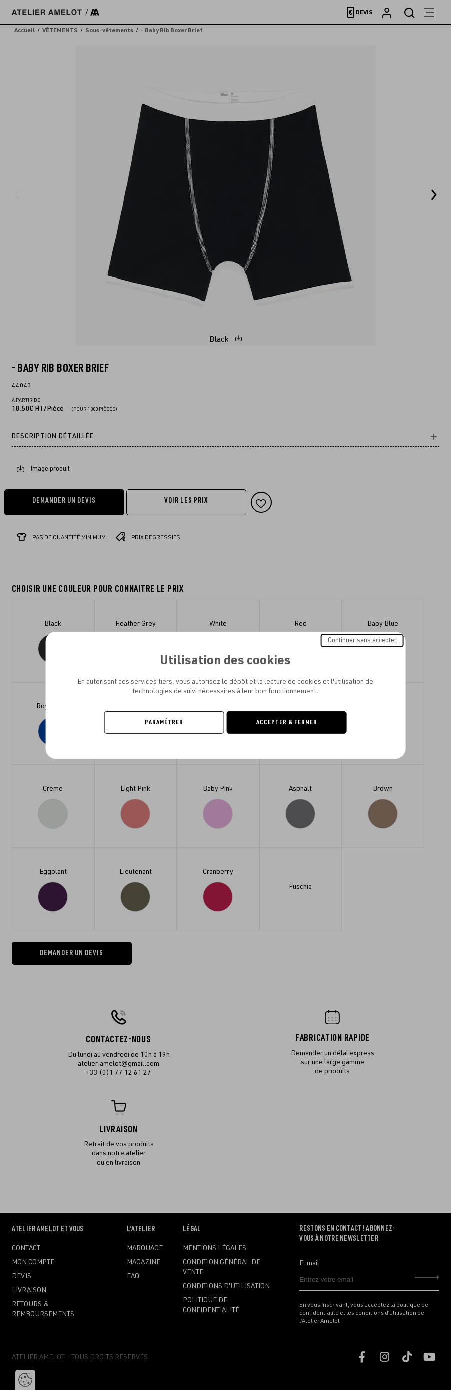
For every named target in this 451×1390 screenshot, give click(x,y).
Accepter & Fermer (286, 722)
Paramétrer (164, 722)
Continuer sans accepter (362, 640)
